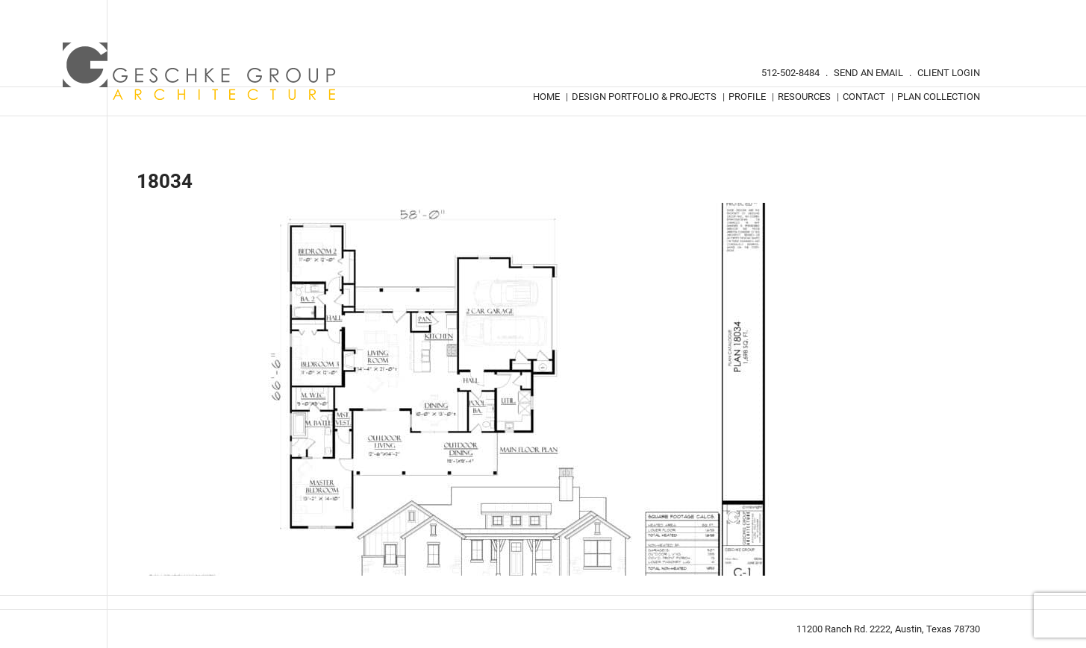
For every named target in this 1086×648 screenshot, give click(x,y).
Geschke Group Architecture (200, 72)
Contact (864, 96)
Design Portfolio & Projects (644, 96)
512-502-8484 (790, 72)
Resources (804, 96)
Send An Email (868, 72)
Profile (747, 96)
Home (546, 96)
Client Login (948, 72)
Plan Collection (938, 96)
